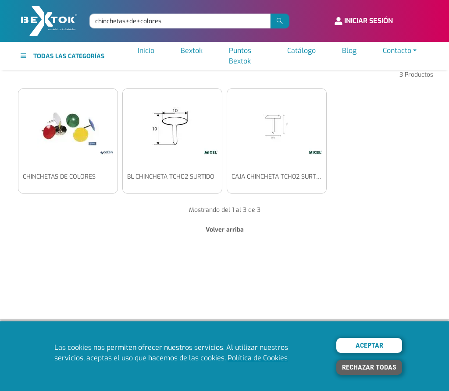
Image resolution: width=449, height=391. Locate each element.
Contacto (397, 50)
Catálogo (301, 50)
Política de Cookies (258, 358)
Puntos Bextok (240, 56)
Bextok (192, 50)
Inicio (146, 50)
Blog (349, 50)
